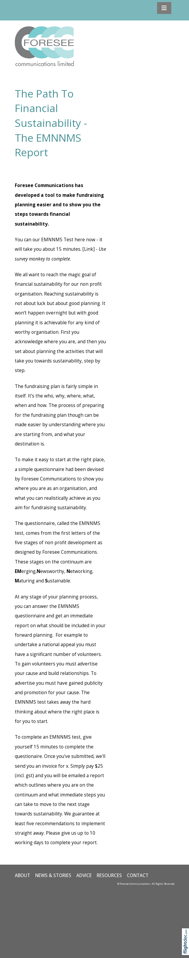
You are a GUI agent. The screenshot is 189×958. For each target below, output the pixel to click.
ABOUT (22, 875)
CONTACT (137, 875)
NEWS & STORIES (53, 875)
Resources (109, 875)
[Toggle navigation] (164, 8)
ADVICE (84, 875)
